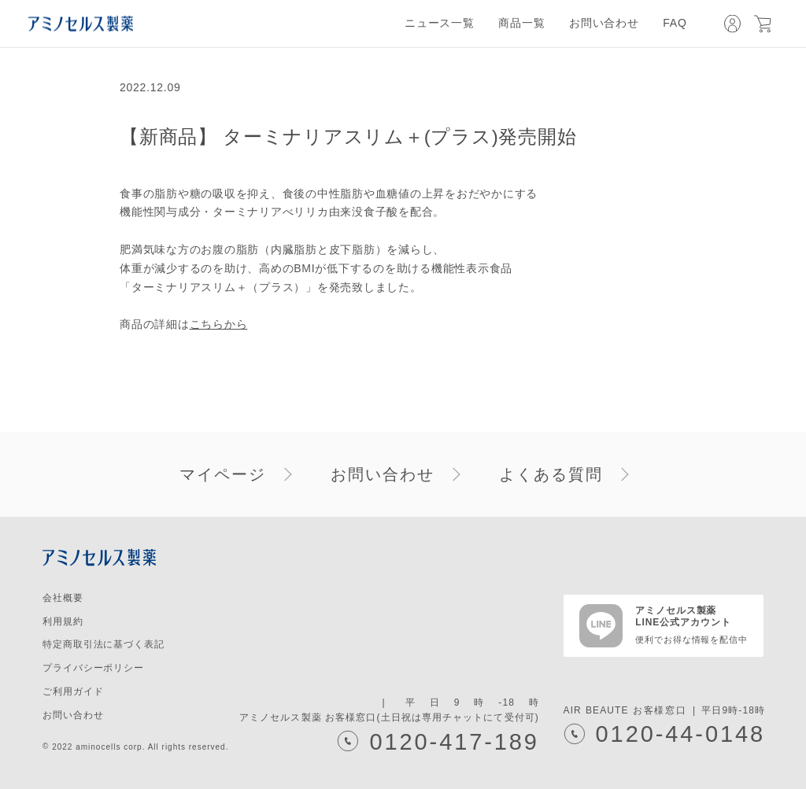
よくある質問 (551, 474)
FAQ (674, 23)
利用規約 (63, 621)
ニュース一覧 (440, 23)
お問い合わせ (604, 23)
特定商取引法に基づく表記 (104, 644)
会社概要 (63, 597)
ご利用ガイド (73, 691)
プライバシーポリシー (93, 667)
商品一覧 (521, 23)
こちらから (219, 324)
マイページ (222, 474)
